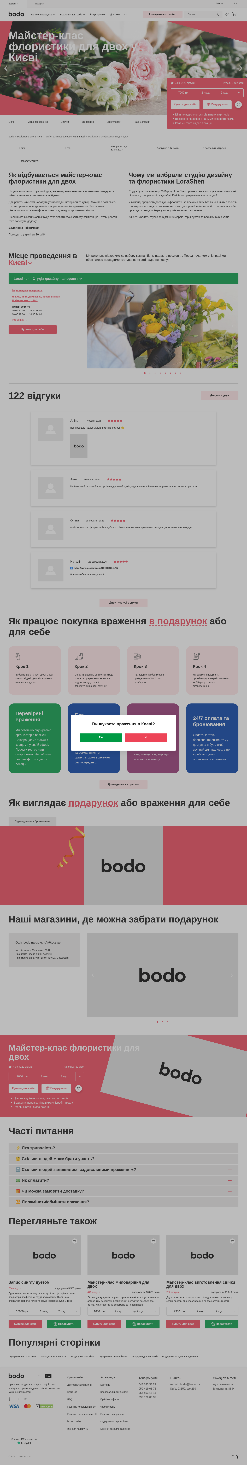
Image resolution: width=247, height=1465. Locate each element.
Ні (146, 737)
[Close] (171, 719)
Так (101, 737)
